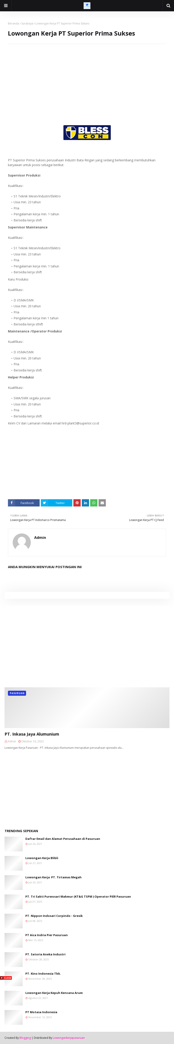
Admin (40, 537)
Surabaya (27, 23)
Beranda (13, 23)
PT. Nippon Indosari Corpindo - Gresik (54, 916)
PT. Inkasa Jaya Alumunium (32, 734)
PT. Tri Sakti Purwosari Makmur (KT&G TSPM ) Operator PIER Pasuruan (78, 896)
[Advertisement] (87, 75)
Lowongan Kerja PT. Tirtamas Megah (53, 877)
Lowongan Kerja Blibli (41, 858)
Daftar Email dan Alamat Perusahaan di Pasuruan (62, 839)
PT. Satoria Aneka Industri (45, 954)
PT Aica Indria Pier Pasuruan (46, 935)
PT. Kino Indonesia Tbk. (43, 973)
